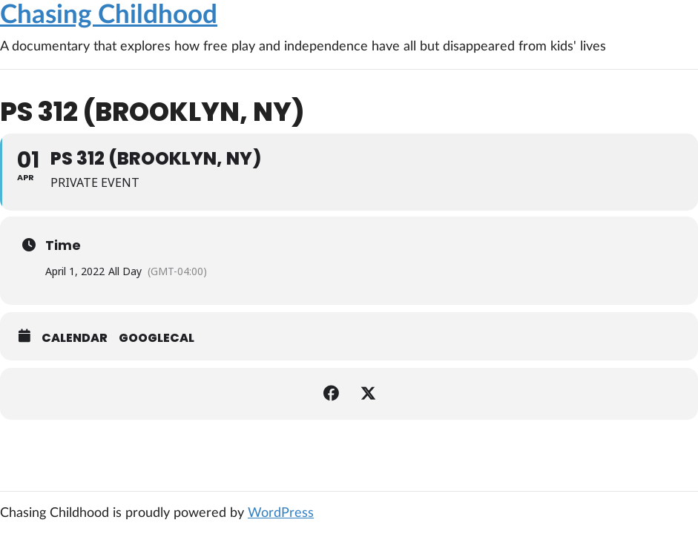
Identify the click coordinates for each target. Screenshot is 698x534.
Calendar (75, 338)
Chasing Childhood (108, 15)
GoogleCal (156, 338)
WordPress (281, 513)
